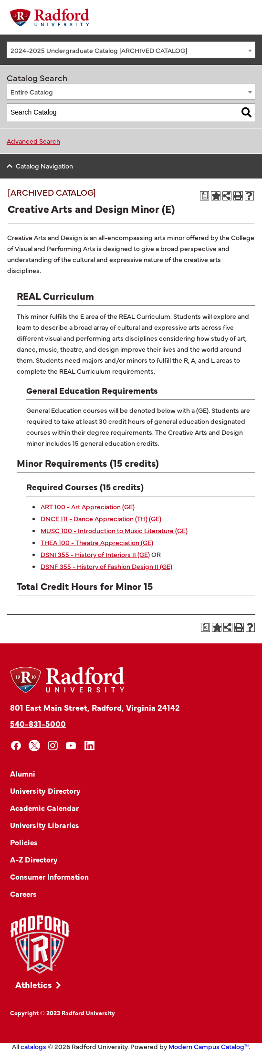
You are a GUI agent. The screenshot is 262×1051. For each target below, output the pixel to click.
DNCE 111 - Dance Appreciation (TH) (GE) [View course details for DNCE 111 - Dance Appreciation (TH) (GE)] (101, 518)
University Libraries (44, 825)
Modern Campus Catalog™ (208, 1046)
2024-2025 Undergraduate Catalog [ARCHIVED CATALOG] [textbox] (98, 50)
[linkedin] (89, 746)
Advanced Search (33, 141)
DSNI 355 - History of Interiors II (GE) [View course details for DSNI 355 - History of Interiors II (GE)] (95, 554)
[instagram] (53, 746)
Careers (23, 893)
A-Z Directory (34, 859)
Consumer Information (49, 876)
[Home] (49, 17)
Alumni (22, 773)
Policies (24, 842)
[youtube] (71, 746)
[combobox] (131, 50)
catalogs (33, 1046)
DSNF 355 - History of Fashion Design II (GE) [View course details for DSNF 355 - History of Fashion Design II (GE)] (106, 566)
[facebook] (16, 746)
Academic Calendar (44, 807)
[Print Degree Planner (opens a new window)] (205, 196)
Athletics (33, 984)
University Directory (45, 790)
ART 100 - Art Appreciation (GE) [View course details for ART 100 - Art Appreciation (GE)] (88, 506)
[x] (35, 746)
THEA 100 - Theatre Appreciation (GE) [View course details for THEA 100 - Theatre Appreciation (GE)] (97, 542)
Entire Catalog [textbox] (31, 91)
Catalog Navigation (44, 165)
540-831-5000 (38, 723)
